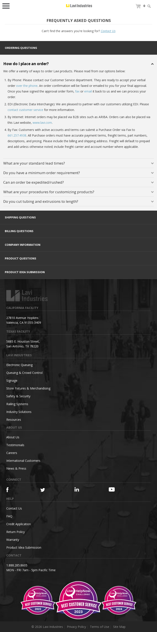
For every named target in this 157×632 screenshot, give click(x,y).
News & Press (16, 468)
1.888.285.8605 (16, 565)
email (88, 91)
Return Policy (15, 532)
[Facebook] (15, 489)
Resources (13, 419)
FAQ (9, 516)
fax (77, 91)
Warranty (12, 540)
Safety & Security (18, 396)
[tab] (78, 48)
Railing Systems (17, 404)
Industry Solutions (18, 412)
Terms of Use (99, 627)
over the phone (27, 86)
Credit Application (18, 524)
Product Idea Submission (23, 547)
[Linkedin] (83, 489)
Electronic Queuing (19, 365)
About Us (12, 437)
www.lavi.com (42, 122)
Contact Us (108, 31)
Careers (11, 453)
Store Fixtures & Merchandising (28, 388)
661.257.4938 (17, 135)
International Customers (23, 461)
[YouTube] (117, 489)
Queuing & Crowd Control (24, 373)
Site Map (119, 627)
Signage (11, 380)
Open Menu (7, 5)
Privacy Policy (76, 627)
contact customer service (25, 110)
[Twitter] (49, 490)
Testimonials (15, 445)
